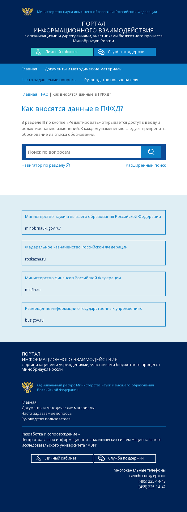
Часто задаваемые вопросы (49, 79)
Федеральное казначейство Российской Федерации (93, 253)
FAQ (45, 94)
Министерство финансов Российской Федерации (93, 284)
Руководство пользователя (111, 79)
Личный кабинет (54, 52)
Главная (29, 69)
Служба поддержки (119, 52)
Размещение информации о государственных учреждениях (93, 314)
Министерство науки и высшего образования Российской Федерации (93, 222)
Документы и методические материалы (83, 69)
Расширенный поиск (146, 165)
